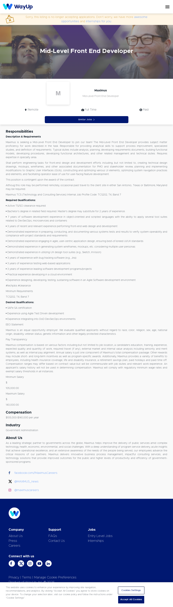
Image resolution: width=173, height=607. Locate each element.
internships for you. (99, 21)
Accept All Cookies (131, 599)
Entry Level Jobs (100, 536)
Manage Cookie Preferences (55, 577)
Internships (96, 541)
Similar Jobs (86, 119)
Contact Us (56, 541)
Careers (14, 545)
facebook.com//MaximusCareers (35, 472)
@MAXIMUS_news (26, 481)
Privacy (14, 577)
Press (13, 541)
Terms (26, 577)
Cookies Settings (131, 590)
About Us (16, 536)
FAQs (52, 536)
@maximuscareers (26, 490)
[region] (86, 594)
